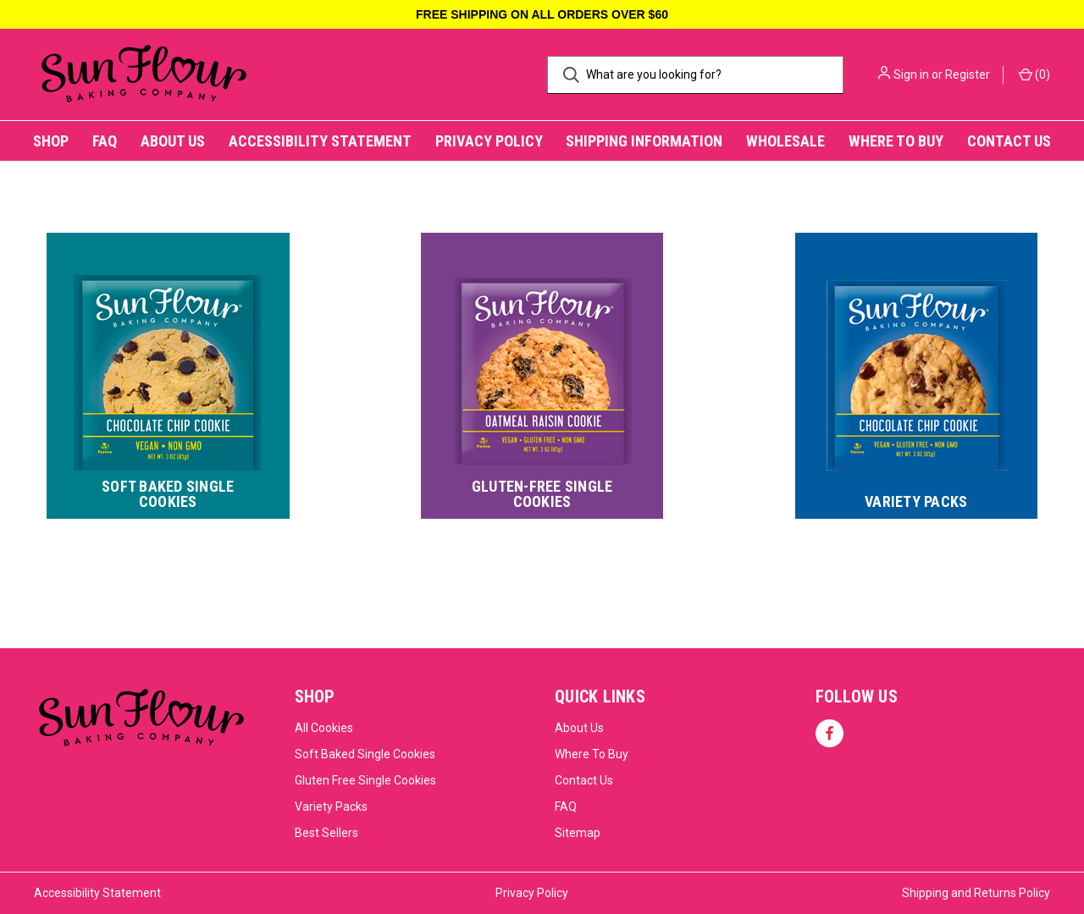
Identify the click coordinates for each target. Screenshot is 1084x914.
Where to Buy (896, 141)
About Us (173, 141)
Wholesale (785, 141)
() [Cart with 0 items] (1034, 73)
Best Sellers (326, 833)
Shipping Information (644, 141)
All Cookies (324, 728)
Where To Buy (591, 754)
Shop (51, 141)
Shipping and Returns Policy (976, 893)
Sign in (911, 74)
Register (967, 74)
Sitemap (577, 833)
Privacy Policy (489, 141)
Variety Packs (331, 806)
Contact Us (1009, 141)
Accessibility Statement (320, 141)
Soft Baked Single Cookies (365, 754)
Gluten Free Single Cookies (365, 780)
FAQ (104, 141)
